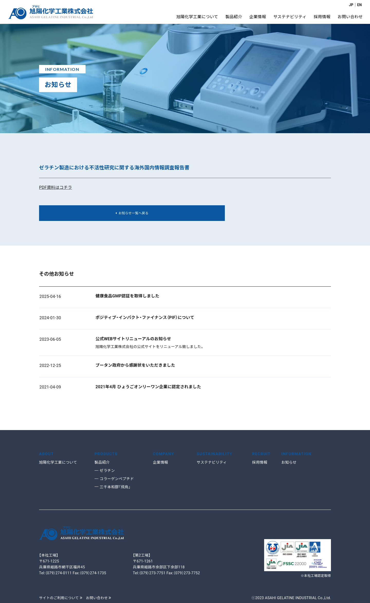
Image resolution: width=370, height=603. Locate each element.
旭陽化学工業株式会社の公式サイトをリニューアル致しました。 (150, 348)
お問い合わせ (101, 598)
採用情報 (260, 462)
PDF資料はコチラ (55, 187)
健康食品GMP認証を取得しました (127, 297)
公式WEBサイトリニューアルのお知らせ (133, 339)
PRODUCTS (107, 453)
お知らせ (289, 462)
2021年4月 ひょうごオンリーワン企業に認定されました (148, 387)
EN (359, 5)
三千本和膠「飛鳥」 (116, 487)
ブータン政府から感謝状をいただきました (135, 366)
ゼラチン (108, 470)
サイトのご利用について (61, 598)
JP (350, 5)
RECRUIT (262, 453)
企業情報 (161, 462)
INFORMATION (297, 453)
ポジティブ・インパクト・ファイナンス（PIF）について (145, 318)
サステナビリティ (212, 462)
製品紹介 (102, 462)
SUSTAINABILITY (215, 453)
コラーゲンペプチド (118, 478)
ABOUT (46, 453)
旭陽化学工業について (59, 462)
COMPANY (164, 453)
